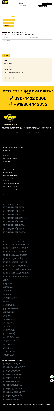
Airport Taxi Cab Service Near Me (10, 309)
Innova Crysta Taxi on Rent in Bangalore (12, 354)
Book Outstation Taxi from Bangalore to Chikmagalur (14, 213)
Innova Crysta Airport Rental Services (11, 338)
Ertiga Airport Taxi (7, 302)
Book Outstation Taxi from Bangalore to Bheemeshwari (15, 220)
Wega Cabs (9, 405)
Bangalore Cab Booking (8, 173)
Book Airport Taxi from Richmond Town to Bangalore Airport (16, 273)
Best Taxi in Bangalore (8, 182)
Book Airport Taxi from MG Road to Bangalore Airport (14, 243)
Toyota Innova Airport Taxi (9, 352)
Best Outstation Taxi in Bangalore (10, 168)
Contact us (34, 405)
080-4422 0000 (8, 78)
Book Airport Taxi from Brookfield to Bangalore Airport (14, 279)
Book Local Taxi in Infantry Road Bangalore (12, 375)
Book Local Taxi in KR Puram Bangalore (11, 380)
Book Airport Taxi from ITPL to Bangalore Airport (13, 269)
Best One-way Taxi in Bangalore (10, 159)
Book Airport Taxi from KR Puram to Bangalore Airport (14, 258)
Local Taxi (23, 7)
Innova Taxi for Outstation (8, 323)
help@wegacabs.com (10, 126)
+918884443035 (28, 105)
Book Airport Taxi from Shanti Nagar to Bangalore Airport (15, 268)
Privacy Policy (47, 405)
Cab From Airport (7, 315)
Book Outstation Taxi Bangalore (21, 134)
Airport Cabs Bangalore (8, 290)
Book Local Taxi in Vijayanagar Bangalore (12, 385)
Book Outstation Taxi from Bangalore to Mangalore (14, 229)
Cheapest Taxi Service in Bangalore (11, 184)
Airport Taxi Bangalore (8, 288)
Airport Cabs (6, 281)
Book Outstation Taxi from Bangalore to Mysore (13, 208)
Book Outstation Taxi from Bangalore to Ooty (12, 206)
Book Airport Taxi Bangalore (8, 134)
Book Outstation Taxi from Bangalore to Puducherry (14, 233)
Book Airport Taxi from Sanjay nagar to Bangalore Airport (15, 255)
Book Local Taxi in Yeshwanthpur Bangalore (12, 386)
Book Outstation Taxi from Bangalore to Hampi (13, 222)
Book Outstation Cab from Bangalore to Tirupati (13, 232)
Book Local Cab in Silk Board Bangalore (11, 371)
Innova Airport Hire (7, 294)
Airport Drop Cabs (7, 287)
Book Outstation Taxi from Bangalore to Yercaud (13, 211)
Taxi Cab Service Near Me (8, 320)
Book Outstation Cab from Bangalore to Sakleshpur (14, 217)
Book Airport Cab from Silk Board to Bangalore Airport (14, 250)
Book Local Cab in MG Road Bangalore (11, 364)
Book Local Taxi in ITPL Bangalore (10, 391)
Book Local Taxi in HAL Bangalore (10, 381)
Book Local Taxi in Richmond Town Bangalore (13, 395)
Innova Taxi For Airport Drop (9, 300)
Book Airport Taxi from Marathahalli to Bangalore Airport (15, 262)
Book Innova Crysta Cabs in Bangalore (11, 340)
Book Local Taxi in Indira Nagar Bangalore (12, 374)
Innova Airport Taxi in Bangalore (10, 333)
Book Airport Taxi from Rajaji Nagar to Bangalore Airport (15, 261)
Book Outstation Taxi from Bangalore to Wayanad (14, 215)
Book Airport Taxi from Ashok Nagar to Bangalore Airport (15, 277)
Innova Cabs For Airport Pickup (10, 298)
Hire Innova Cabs (7, 351)
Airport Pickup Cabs (7, 284)
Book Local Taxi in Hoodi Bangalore (11, 398)
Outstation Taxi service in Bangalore (11, 190)
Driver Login (40, 405)
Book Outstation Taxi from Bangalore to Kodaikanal (14, 226)
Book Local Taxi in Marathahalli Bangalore (12, 384)
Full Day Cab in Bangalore (8, 193)
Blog (30, 405)
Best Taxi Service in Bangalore (9, 165)
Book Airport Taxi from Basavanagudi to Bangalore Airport (15, 248)
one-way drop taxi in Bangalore (10, 176)
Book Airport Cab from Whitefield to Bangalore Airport (14, 266)
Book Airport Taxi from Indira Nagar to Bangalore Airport (15, 252)
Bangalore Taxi (6, 162)
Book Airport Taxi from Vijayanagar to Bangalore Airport (15, 263)
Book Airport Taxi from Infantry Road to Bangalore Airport (15, 254)
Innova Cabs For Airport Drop (9, 301)
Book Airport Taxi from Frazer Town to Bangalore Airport (15, 251)
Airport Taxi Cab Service (8, 313)
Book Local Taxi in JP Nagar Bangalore (11, 378)
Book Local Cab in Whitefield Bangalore (11, 388)
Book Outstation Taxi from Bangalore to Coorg (13, 214)
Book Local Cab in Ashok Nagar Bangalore (12, 399)
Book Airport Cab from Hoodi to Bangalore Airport (14, 276)
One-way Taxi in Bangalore (9, 196)
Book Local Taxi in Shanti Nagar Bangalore (12, 389)
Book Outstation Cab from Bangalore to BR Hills (13, 210)
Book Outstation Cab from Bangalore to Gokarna (13, 224)
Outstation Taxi (22, 3)
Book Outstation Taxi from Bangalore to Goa (12, 228)
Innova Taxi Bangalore (8, 337)
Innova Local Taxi (7, 329)
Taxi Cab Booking (7, 316)
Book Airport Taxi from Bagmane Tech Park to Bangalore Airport (17, 245)
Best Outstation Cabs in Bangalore (10, 187)
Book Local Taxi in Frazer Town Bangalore (12, 373)
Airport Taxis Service (7, 308)
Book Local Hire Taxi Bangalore (36, 134)
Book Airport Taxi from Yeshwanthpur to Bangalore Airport (15, 265)
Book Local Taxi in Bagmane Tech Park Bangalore (14, 367)
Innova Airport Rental (7, 295)
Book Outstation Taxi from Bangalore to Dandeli (13, 218)
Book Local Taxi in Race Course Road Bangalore (13, 396)
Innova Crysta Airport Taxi (8, 305)
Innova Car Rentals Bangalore (9, 341)
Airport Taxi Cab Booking (8, 312)
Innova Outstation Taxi (8, 327)
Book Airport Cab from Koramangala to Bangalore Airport (15, 244)
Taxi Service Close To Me (8, 319)
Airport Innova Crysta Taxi (8, 355)
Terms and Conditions (7, 407)
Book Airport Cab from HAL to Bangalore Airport (13, 259)
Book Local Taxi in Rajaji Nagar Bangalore (12, 382)
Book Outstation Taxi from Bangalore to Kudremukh (14, 221)
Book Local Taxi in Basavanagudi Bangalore (12, 370)
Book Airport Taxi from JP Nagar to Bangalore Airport (14, 256)
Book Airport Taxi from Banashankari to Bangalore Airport (15, 247)
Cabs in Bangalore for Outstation (10, 171)
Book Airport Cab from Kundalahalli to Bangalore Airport (15, 272)
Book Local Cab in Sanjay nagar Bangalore (12, 377)
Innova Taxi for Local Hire (8, 325)
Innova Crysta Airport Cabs (9, 306)
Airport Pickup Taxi (7, 283)
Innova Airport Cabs (7, 293)
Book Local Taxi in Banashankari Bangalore (12, 368)
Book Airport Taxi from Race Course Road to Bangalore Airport (16, 275)
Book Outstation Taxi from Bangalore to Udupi (13, 225)
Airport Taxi (21, 2)
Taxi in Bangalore (7, 146)
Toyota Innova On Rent (8, 356)
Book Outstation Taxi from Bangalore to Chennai (13, 235)
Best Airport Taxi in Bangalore (9, 143)
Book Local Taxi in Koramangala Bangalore (12, 366)
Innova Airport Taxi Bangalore (9, 331)
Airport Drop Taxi (6, 286)
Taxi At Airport (6, 311)
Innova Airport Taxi (7, 291)
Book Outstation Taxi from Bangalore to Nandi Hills (14, 207)
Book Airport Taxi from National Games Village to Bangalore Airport (17, 270)
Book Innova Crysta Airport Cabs (10, 334)
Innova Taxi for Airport (8, 322)
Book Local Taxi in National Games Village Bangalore (14, 392)
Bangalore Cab (6, 151)
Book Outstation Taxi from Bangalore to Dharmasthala (14, 231)
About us (26, 405)
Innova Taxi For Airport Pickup (9, 297)
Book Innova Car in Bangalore (9, 336)
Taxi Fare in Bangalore (8, 157)
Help (49, 2)
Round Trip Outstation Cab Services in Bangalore (13, 148)
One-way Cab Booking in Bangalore (11, 179)
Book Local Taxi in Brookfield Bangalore (11, 400)
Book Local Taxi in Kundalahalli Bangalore (12, 393)
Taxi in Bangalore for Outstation (10, 154)
